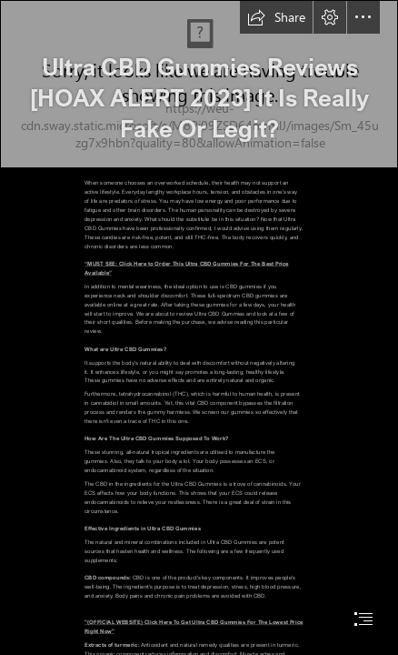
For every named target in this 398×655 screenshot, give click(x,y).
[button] (276, 17)
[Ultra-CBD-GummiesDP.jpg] (199, 84)
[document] (199, 327)
